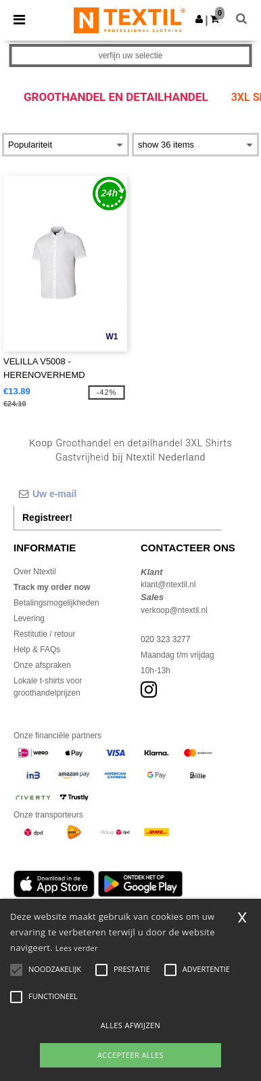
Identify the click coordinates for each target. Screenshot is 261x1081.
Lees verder (76, 948)
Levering (29, 618)
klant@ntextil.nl (168, 584)
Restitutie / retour (44, 634)
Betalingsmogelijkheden (56, 603)
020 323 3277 (165, 639)
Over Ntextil (35, 571)
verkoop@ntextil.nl (174, 610)
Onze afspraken (42, 665)
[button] (199, 19)
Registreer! (47, 517)
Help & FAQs (37, 649)
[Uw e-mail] (118, 494)
